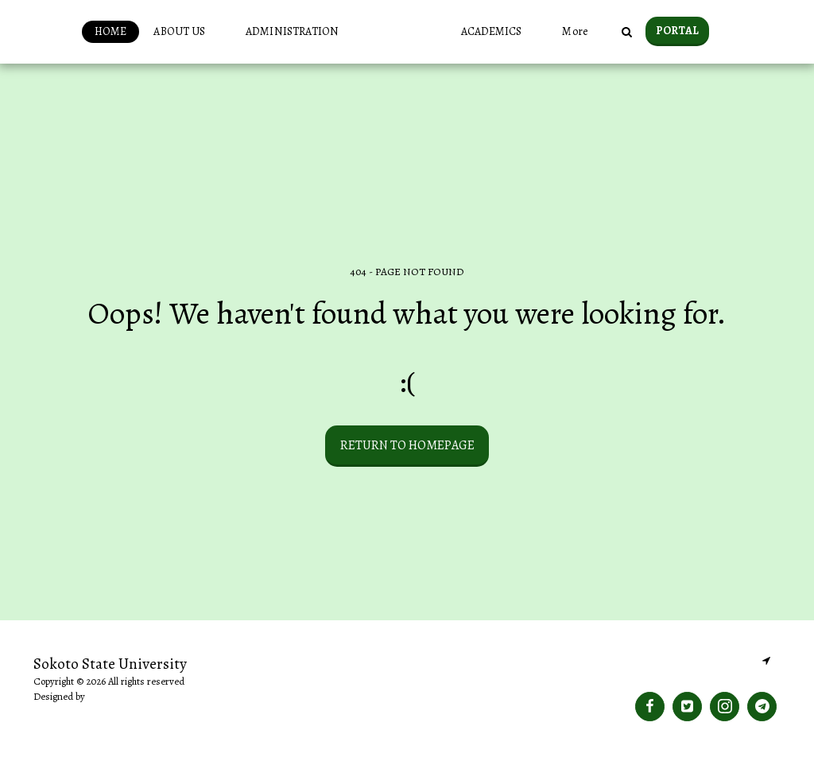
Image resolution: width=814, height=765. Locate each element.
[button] (158, 32)
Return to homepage (407, 445)
